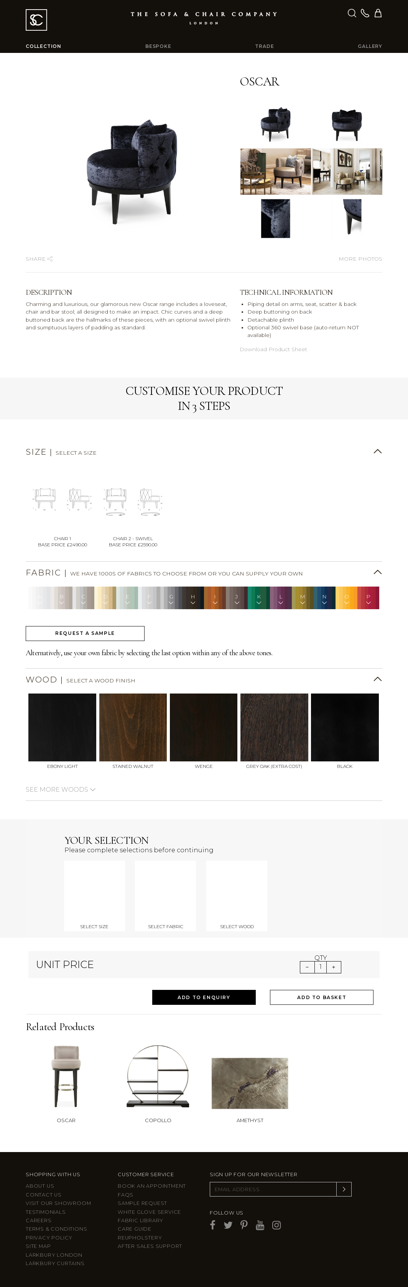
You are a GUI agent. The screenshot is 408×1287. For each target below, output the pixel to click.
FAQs (125, 1195)
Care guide (134, 1229)
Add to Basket (321, 997)
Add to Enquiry (204, 997)
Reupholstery (140, 1238)
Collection (43, 46)
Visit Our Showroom (58, 1203)
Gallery (370, 46)
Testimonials (46, 1212)
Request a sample (85, 633)
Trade (264, 46)
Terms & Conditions (56, 1229)
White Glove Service (149, 1212)
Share (39, 258)
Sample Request (142, 1203)
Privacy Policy (49, 1238)
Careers (39, 1220)
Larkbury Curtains (55, 1263)
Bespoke (158, 46)
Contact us (44, 1195)
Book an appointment (152, 1186)
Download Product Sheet (273, 349)
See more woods (61, 789)
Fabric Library (140, 1220)
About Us (40, 1186)
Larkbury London (54, 1255)
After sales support (150, 1246)
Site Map (38, 1246)
